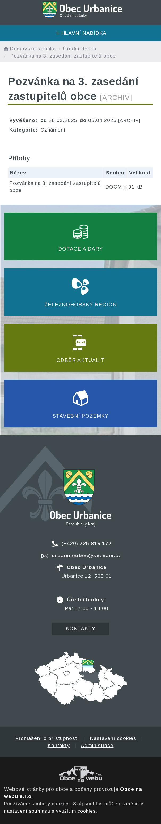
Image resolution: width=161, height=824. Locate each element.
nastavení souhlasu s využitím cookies (50, 811)
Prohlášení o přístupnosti (47, 738)
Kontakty (81, 628)
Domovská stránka (29, 48)
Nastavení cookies (113, 738)
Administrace (97, 745)
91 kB (135, 187)
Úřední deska (79, 48)
